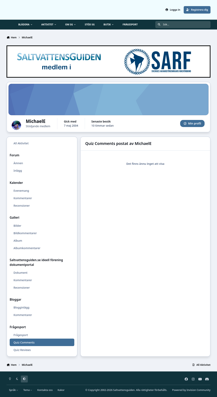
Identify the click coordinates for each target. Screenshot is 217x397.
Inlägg (18, 171)
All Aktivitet (21, 143)
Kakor (61, 390)
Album (18, 240)
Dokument (21, 272)
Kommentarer (23, 198)
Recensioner (22, 205)
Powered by (191, 390)
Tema (27, 390)
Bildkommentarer (25, 233)
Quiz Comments (24, 342)
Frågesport (21, 335)
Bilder (17, 226)
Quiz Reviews (22, 350)
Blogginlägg (22, 307)
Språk (13, 390)
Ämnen (18, 163)
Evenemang (21, 191)
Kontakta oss (45, 390)
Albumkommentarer (27, 248)
